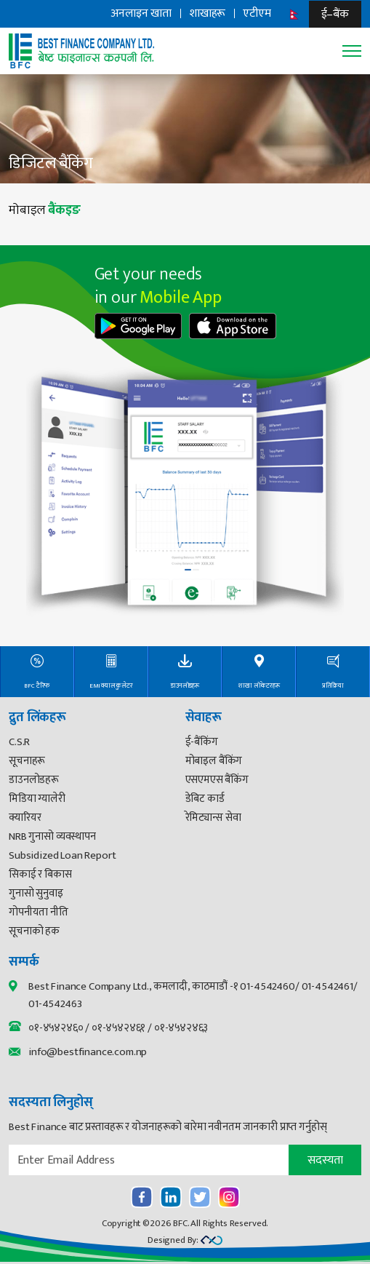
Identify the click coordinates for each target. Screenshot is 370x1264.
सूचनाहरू (27, 761)
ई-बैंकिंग (201, 742)
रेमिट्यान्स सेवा (213, 817)
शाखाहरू (207, 13)
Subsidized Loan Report (62, 855)
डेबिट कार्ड (205, 799)
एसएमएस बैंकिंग (217, 780)
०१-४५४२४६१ (118, 1028)
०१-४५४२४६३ (181, 1028)
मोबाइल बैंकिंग (214, 761)
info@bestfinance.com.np (87, 1052)
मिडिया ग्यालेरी (37, 799)
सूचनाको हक (34, 931)
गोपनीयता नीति (38, 912)
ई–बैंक (335, 14)
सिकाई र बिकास (40, 874)
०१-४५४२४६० (55, 1028)
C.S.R (19, 742)
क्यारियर (25, 817)
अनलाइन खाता (141, 13)
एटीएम (256, 13)
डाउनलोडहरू (34, 780)
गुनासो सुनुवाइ (36, 893)
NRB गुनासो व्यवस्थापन (52, 836)
